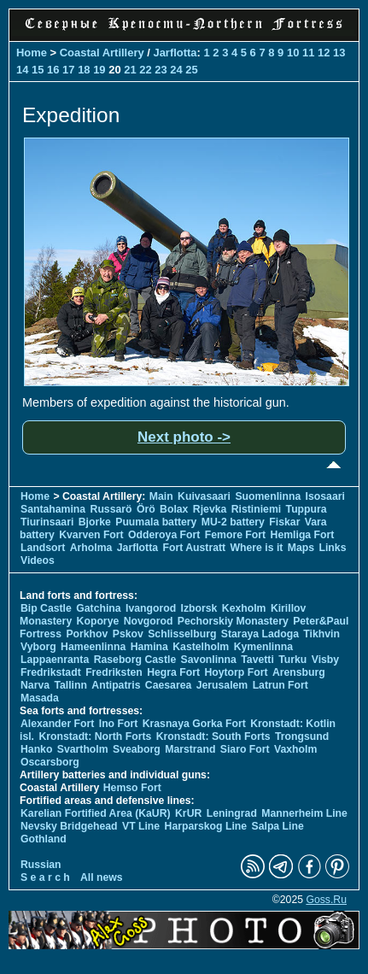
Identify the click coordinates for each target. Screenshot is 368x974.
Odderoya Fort (164, 535)
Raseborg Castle (135, 660)
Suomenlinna (268, 496)
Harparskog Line (206, 826)
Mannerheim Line (304, 813)
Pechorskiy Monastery (233, 621)
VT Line (141, 826)
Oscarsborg (49, 762)
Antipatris (115, 685)
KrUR (188, 813)
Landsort (42, 548)
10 (293, 52)
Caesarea (168, 685)
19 (99, 69)
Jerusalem (222, 685)
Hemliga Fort (303, 535)
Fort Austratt (193, 548)
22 (145, 69)
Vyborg (38, 647)
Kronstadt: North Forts (96, 736)
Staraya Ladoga (260, 634)
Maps (301, 548)
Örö (146, 509)
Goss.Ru (326, 900)
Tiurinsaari (46, 522)
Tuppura (306, 509)
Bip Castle (46, 608)
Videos (37, 560)
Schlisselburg (182, 634)
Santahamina (52, 509)
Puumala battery (155, 522)
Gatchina (98, 608)
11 (308, 52)
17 (68, 69)
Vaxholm (295, 749)
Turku (292, 660)
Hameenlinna (93, 647)
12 (324, 52)
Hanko (36, 749)
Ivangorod (151, 608)
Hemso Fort (132, 788)
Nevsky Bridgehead (69, 826)
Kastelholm (200, 647)
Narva (35, 685)
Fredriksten (114, 672)
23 (160, 69)
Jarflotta (174, 52)
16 (53, 69)
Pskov (128, 634)
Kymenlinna (263, 647)
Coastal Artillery (102, 52)
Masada (39, 698)
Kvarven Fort (91, 535)
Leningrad (232, 813)
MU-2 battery (233, 522)
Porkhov (87, 634)
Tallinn (70, 685)
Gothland (43, 839)
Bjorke (95, 522)
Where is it (257, 548)
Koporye (98, 621)
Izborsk (199, 608)
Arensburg (298, 672)
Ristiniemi (256, 509)
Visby (325, 660)
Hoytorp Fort (235, 672)
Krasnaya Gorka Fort (194, 724)
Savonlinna (209, 660)
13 (339, 52)
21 (130, 69)
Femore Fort (235, 535)
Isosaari (325, 496)
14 (22, 69)
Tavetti (257, 660)
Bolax (174, 509)
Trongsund (302, 736)
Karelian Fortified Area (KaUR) (95, 813)
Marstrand (190, 749)
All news (101, 877)
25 (191, 69)
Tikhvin (321, 634)
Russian (40, 865)
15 (38, 69)
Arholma (91, 548)
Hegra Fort (173, 672)
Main (161, 496)
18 (84, 69)
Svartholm (82, 749)
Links (332, 548)
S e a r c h (45, 877)
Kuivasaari (204, 496)
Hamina (149, 647)
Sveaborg (137, 749)
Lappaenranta (54, 660)
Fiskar (284, 522)
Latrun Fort (280, 685)
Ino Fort (118, 724)
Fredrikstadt (50, 672)
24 (176, 69)
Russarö (111, 509)
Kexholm (244, 608)
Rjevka (209, 509)
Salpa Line (278, 826)
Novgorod (148, 621)
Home (31, 52)
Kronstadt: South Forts (213, 736)
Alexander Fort (57, 724)
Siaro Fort (245, 749)
